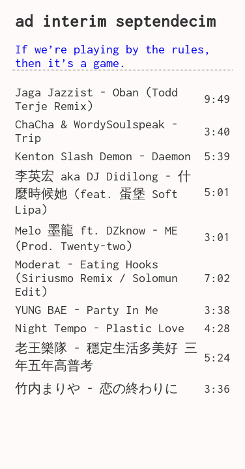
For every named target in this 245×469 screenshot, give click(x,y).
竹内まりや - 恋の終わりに (96, 388)
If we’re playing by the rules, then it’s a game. (112, 56)
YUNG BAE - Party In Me (86, 310)
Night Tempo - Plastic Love (99, 328)
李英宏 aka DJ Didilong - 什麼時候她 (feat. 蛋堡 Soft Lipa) (103, 192)
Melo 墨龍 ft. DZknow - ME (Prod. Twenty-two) (96, 238)
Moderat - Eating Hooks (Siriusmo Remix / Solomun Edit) (96, 277)
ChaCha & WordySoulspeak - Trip (96, 131)
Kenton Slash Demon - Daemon (103, 156)
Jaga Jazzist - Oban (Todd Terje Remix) (96, 99)
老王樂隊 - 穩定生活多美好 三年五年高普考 (106, 357)
